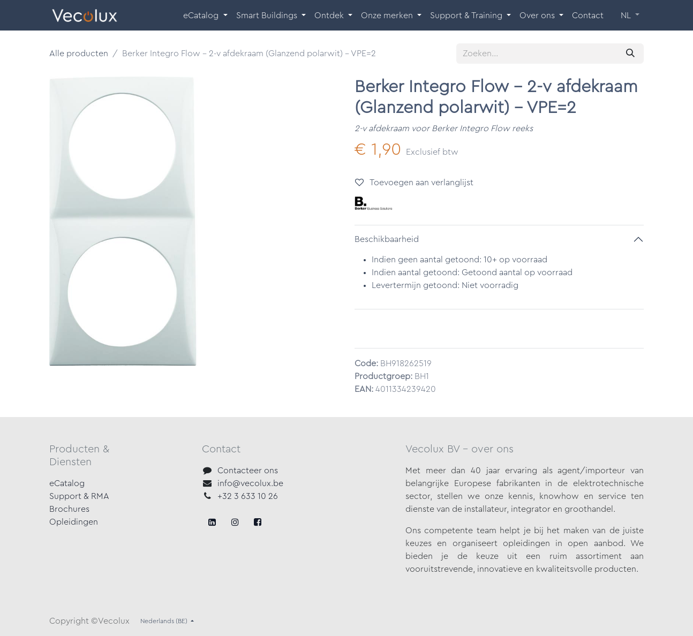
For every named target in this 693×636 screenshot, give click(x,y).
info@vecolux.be (250, 483)
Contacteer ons (247, 470)
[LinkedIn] (257, 522)
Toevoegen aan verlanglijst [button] (414, 182)
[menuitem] (205, 15)
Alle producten (78, 53)
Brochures (69, 509)
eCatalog (67, 483)
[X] (235, 522)
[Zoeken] (630, 53)
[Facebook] (212, 522)
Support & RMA (79, 496)
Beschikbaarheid (387, 239)
